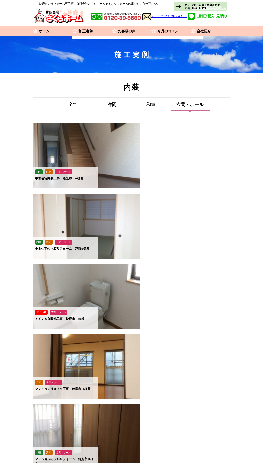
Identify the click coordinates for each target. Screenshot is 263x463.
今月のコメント (170, 31)
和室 (151, 104)
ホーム (44, 31)
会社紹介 (204, 31)
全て (73, 104)
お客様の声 (127, 31)
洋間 (112, 104)
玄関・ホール (190, 104)
